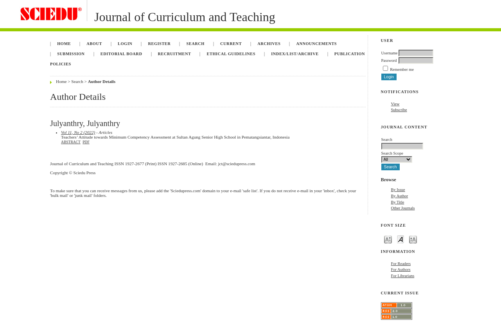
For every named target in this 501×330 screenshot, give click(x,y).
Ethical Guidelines (231, 54)
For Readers (401, 263)
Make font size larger (413, 238)
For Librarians (403, 276)
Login (125, 43)
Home (64, 43)
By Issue (398, 190)
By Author (399, 196)
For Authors (401, 269)
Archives (268, 43)
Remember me (402, 69)
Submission (70, 54)
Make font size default (400, 238)
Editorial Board (121, 54)
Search (195, 43)
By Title (397, 202)
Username (389, 53)
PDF (86, 142)
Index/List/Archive (294, 54)
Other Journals (403, 208)
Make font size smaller (388, 238)
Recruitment (174, 54)
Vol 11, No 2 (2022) (78, 132)
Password (389, 60)
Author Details (101, 81)
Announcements (316, 43)
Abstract (71, 142)
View (395, 104)
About (94, 43)
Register (159, 43)
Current (231, 43)
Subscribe (399, 110)
